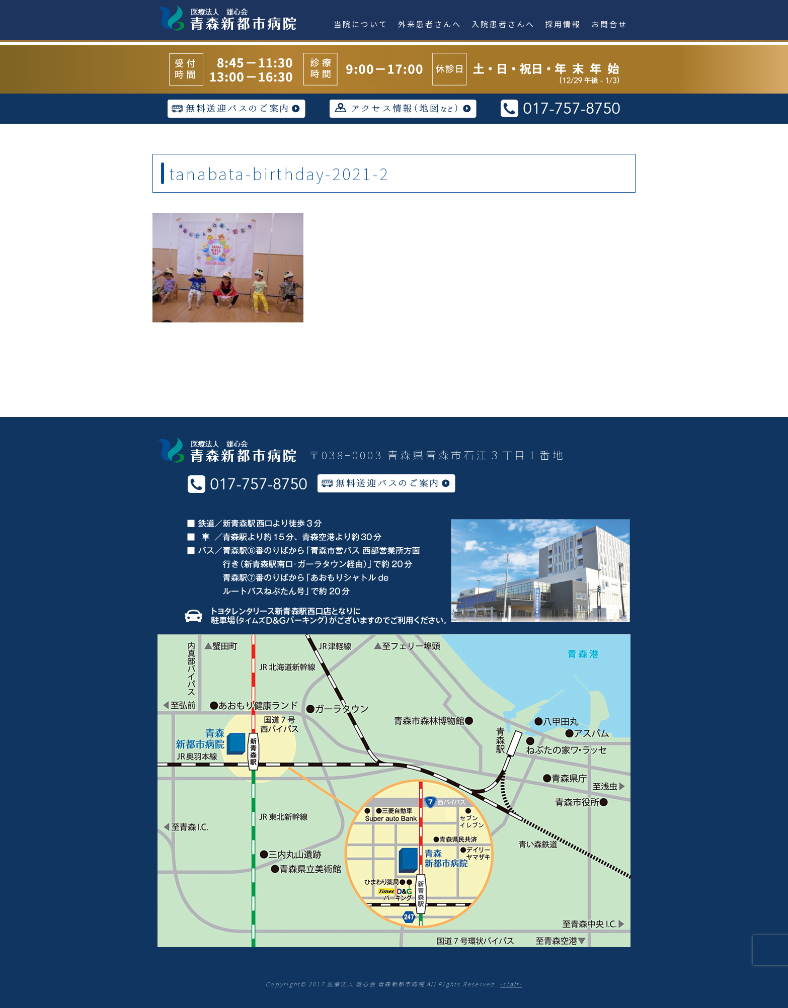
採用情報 (563, 24)
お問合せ (609, 24)
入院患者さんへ (503, 24)
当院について (361, 24)
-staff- (511, 984)
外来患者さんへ (429, 24)
